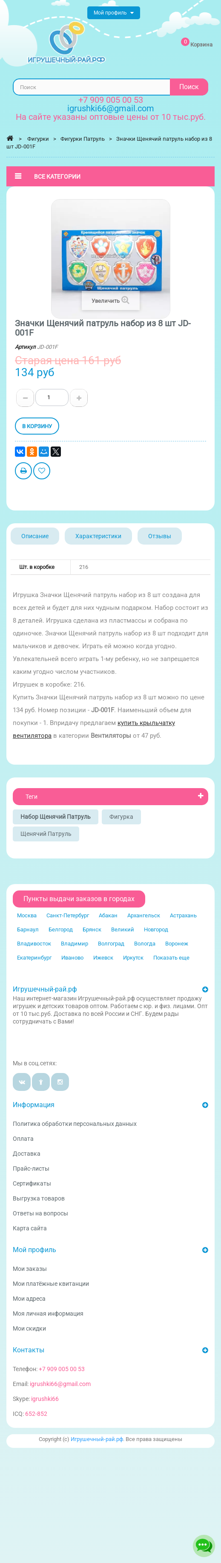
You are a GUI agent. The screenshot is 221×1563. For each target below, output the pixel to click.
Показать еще (171, 957)
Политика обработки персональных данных (75, 1123)
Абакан (108, 915)
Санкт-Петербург (67, 915)
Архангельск (143, 915)
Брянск (92, 929)
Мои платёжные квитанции (51, 1283)
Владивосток (34, 943)
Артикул (25, 347)
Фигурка (121, 816)
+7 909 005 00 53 (110, 100)
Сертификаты (32, 1183)
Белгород (61, 929)
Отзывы (159, 536)
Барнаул (28, 929)
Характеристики (98, 536)
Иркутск (133, 957)
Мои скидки (29, 1328)
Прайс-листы (31, 1168)
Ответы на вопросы (40, 1213)
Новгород (156, 929)
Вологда (144, 943)
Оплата (23, 1138)
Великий (122, 929)
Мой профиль (34, 1250)
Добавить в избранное (41, 471)
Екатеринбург (34, 957)
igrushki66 (45, 1398)
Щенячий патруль (46, 833)
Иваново (72, 957)
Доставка (26, 1153)
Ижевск (103, 957)
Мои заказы (30, 1268)
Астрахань (183, 915)
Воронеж (176, 943)
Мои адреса (29, 1298)
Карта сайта (30, 1228)
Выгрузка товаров (39, 1198)
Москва (27, 915)
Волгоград (111, 943)
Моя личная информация (48, 1313)
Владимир (74, 943)
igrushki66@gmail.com (60, 1383)
